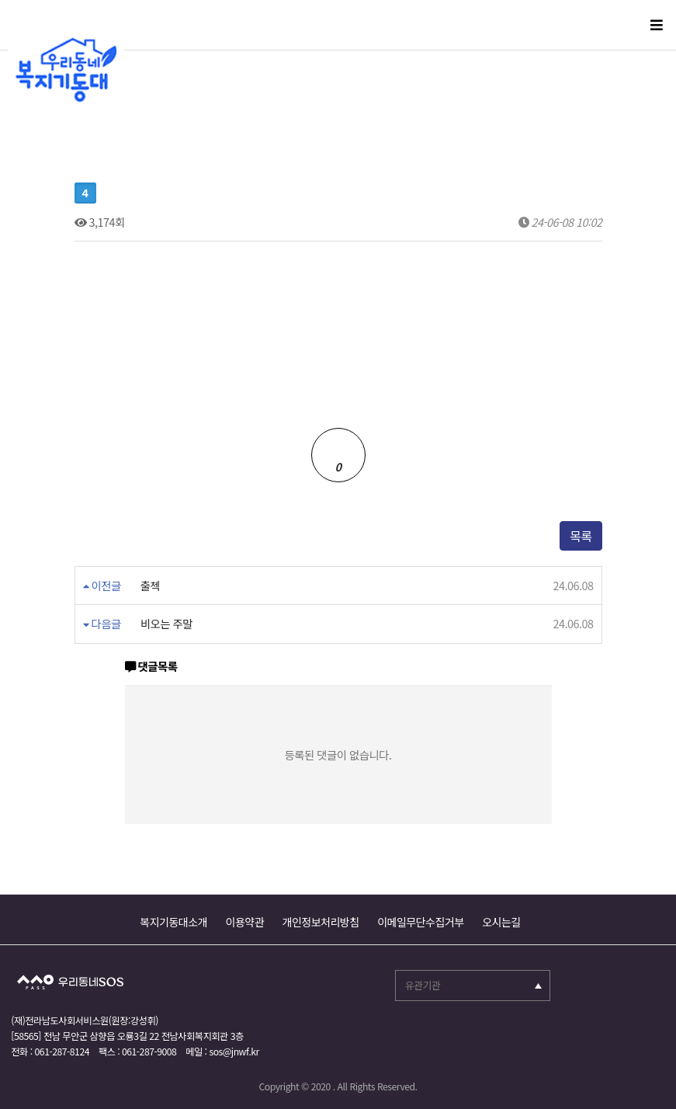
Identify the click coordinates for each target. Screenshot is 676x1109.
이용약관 (245, 922)
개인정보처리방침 (321, 922)
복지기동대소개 (173, 922)
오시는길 (501, 922)
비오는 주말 (166, 624)
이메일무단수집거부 (420, 922)
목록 (580, 536)
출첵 (150, 586)
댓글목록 (151, 666)
